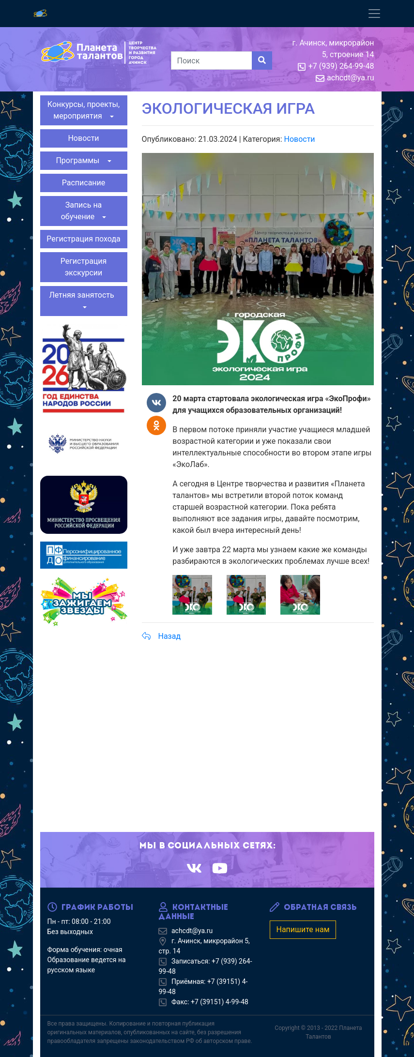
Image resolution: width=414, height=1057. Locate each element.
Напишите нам (302, 929)
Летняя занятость (83, 295)
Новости (83, 138)
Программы (80, 160)
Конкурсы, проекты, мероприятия (83, 110)
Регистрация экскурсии (84, 267)
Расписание (84, 182)
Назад (161, 636)
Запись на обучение (81, 210)
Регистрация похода (83, 238)
